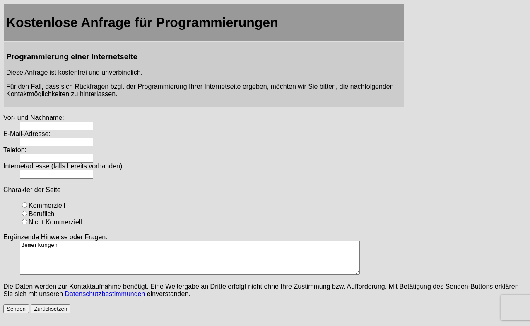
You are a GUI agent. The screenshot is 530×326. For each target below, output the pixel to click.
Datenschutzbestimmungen (105, 300)
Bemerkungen (210, 261)
